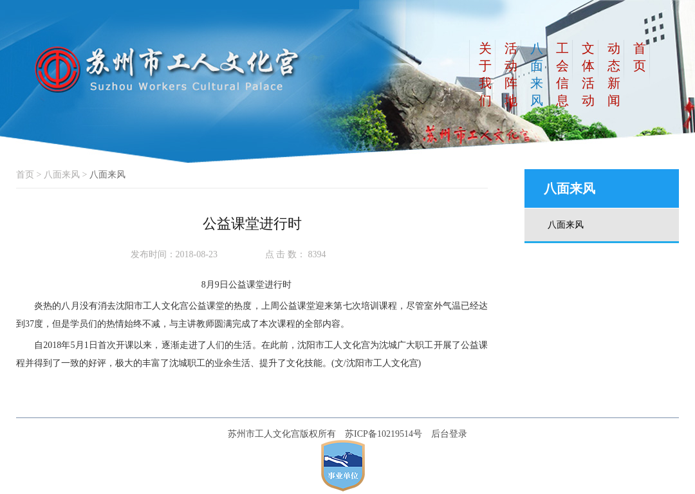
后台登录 (449, 434)
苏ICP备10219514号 (383, 434)
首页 (25, 174)
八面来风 (62, 174)
